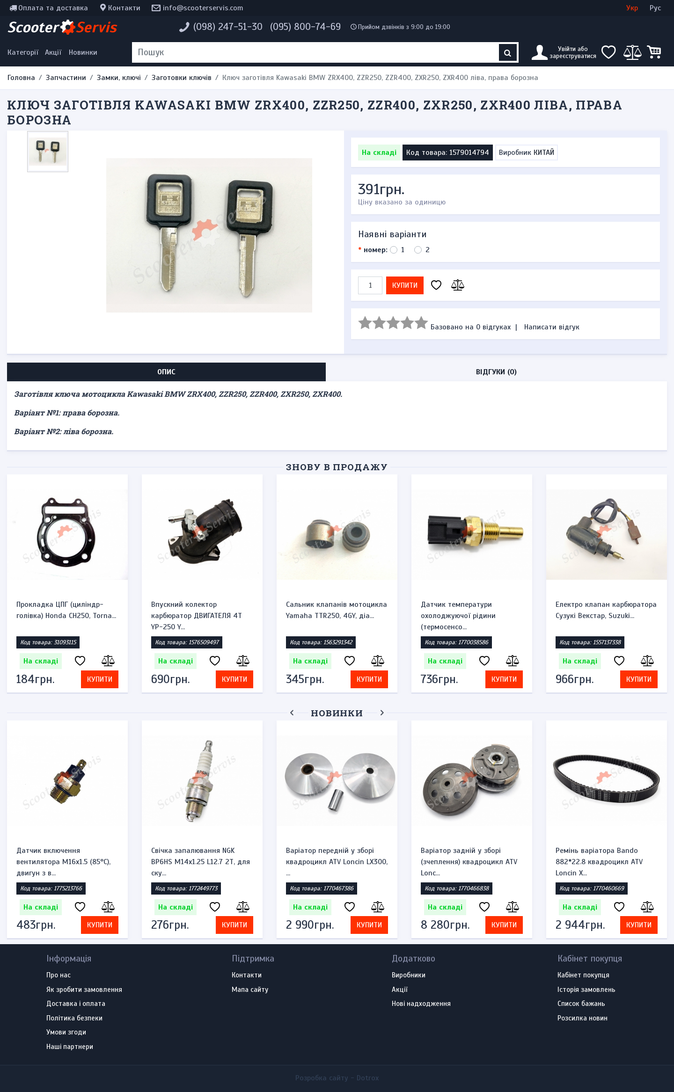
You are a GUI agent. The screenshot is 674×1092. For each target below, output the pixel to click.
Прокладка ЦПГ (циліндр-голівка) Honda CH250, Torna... (66, 610)
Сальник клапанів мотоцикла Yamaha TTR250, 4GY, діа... (336, 610)
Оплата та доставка (53, 8)
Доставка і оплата (75, 1004)
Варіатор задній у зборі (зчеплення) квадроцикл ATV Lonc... (469, 862)
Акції (53, 52)
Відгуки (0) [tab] (496, 372)
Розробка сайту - (337, 1078)
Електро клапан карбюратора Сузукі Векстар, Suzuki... (606, 610)
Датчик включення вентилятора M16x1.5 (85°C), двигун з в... (63, 862)
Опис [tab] (166, 372)
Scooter (62, 27)
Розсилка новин (582, 1018)
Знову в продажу (337, 466)
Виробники (408, 975)
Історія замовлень (586, 990)
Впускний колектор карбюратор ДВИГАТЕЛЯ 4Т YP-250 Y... (196, 616)
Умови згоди (66, 1032)
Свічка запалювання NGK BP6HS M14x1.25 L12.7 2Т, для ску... (200, 862)
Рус (655, 8)
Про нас (58, 975)
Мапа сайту (250, 990)
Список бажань (581, 1004)
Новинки (83, 52)
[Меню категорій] (24, 52)
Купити (405, 285)
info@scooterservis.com (203, 8)
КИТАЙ (544, 152)
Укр (632, 8)
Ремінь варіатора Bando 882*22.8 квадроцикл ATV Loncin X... (599, 862)
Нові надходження (421, 1004)
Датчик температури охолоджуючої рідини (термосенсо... (458, 616)
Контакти (124, 8)
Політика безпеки (74, 1018)
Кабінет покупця (583, 975)
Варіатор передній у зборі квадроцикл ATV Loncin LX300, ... (337, 862)
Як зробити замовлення (84, 990)
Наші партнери (69, 1047)
